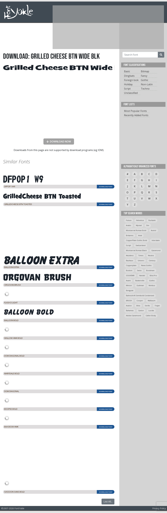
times (140, 255)
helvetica (140, 220)
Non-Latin (147, 84)
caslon (141, 310)
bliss (138, 305)
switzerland (140, 245)
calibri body (151, 315)
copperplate (131, 265)
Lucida (151, 310)
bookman (150, 270)
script (128, 245)
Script (127, 88)
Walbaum (151, 300)
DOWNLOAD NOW (58, 141)
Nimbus (152, 285)
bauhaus (129, 260)
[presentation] (58, 130)
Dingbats (129, 75)
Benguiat (129, 290)
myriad (139, 225)
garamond (155, 250)
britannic (130, 235)
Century (152, 260)
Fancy (144, 75)
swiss (139, 270)
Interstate (156, 240)
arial (140, 235)
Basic (127, 71)
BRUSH (129, 300)
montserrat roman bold (136, 230)
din (147, 225)
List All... (108, 501)
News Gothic (146, 265)
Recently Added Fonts (136, 115)
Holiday (128, 84)
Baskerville (139, 280)
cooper (140, 300)
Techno (145, 88)
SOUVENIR (130, 275)
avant (128, 280)
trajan (157, 305)
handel (142, 275)
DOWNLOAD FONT (105, 187)
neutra (151, 255)
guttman (140, 285)
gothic (152, 280)
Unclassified (131, 93)
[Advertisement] (93, 26)
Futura (128, 220)
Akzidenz (130, 255)
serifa (147, 305)
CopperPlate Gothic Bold (136, 240)
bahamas (130, 310)
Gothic (144, 80)
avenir (153, 230)
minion (129, 285)
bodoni (129, 270)
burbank (152, 220)
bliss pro (153, 275)
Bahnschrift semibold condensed (140, 295)
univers (141, 260)
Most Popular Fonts (135, 111)
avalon (129, 305)
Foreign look (131, 80)
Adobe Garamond (133, 315)
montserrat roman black (136, 250)
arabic (128, 225)
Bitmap (145, 71)
